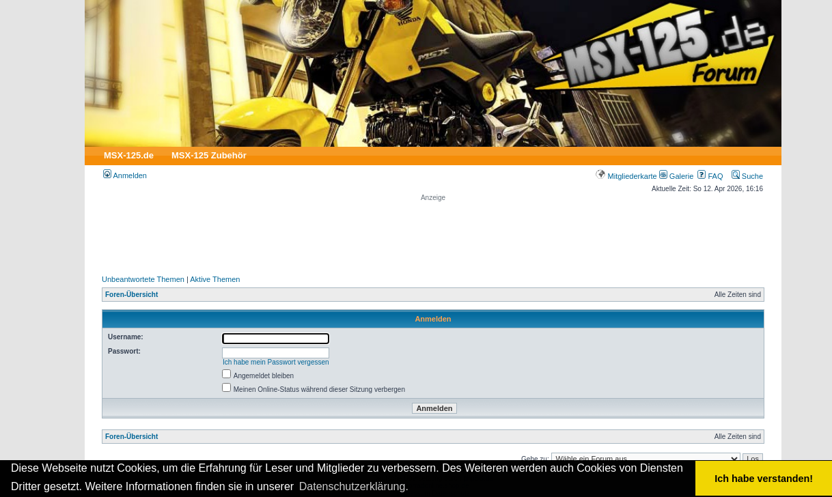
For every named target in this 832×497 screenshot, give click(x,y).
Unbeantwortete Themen (143, 279)
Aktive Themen (215, 279)
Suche (747, 176)
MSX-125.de (129, 155)
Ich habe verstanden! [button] (764, 478)
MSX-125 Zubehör (209, 155)
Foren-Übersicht (131, 294)
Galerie (676, 176)
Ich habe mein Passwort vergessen (276, 362)
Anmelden (125, 175)
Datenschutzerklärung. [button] (353, 486)
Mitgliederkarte (626, 176)
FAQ (710, 176)
